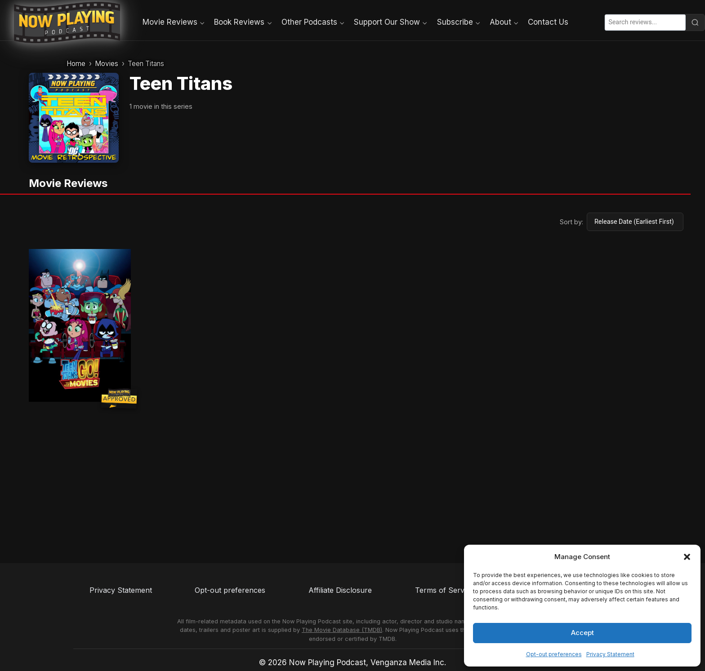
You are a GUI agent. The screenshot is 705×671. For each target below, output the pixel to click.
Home (76, 63)
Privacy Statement (610, 654)
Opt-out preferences (554, 654)
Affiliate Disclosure (340, 590)
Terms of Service (444, 590)
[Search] (695, 22)
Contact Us (548, 22)
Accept (582, 632)
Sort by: (571, 222)
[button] (687, 556)
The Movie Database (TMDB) (342, 630)
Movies (106, 63)
